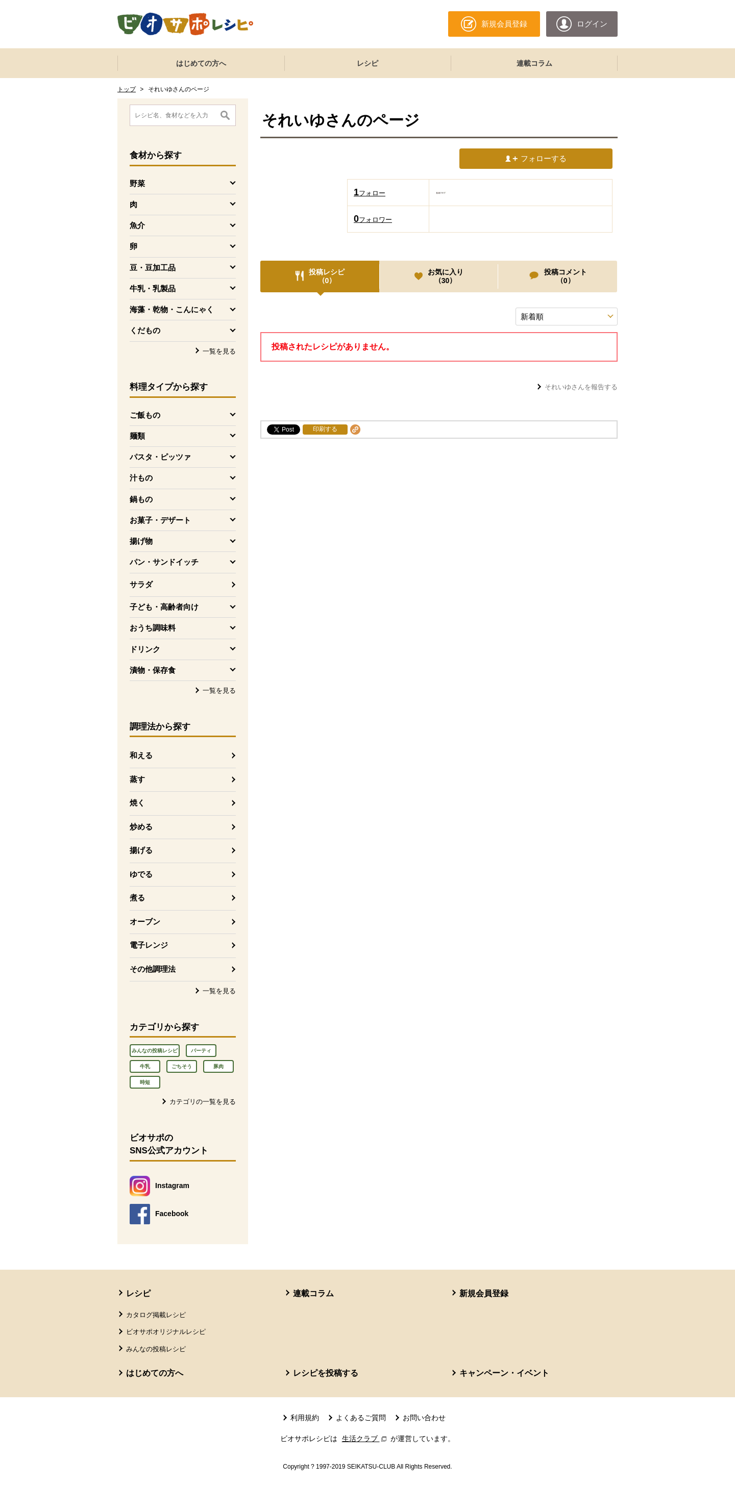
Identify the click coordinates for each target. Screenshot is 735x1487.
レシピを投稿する (325, 1373)
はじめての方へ (201, 63)
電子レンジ (149, 945)
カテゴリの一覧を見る (202, 1101)
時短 (145, 1082)
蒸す (137, 779)
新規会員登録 (483, 1293)
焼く (137, 802)
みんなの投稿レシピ (155, 1050)
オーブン (145, 921)
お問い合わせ (424, 1418)
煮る (137, 897)
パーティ (201, 1050)
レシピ (367, 63)
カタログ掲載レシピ (156, 1315)
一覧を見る (219, 351)
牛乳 (145, 1066)
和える (141, 755)
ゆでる (141, 874)
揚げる (141, 850)
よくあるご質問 (361, 1418)
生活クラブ (365, 1438)
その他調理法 (153, 969)
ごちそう (182, 1066)
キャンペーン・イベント (504, 1373)
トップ (126, 89)
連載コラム (534, 63)
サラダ (141, 584)
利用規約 (304, 1418)
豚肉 (218, 1066)
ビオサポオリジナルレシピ (166, 1331)
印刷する (325, 429)
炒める (141, 826)
